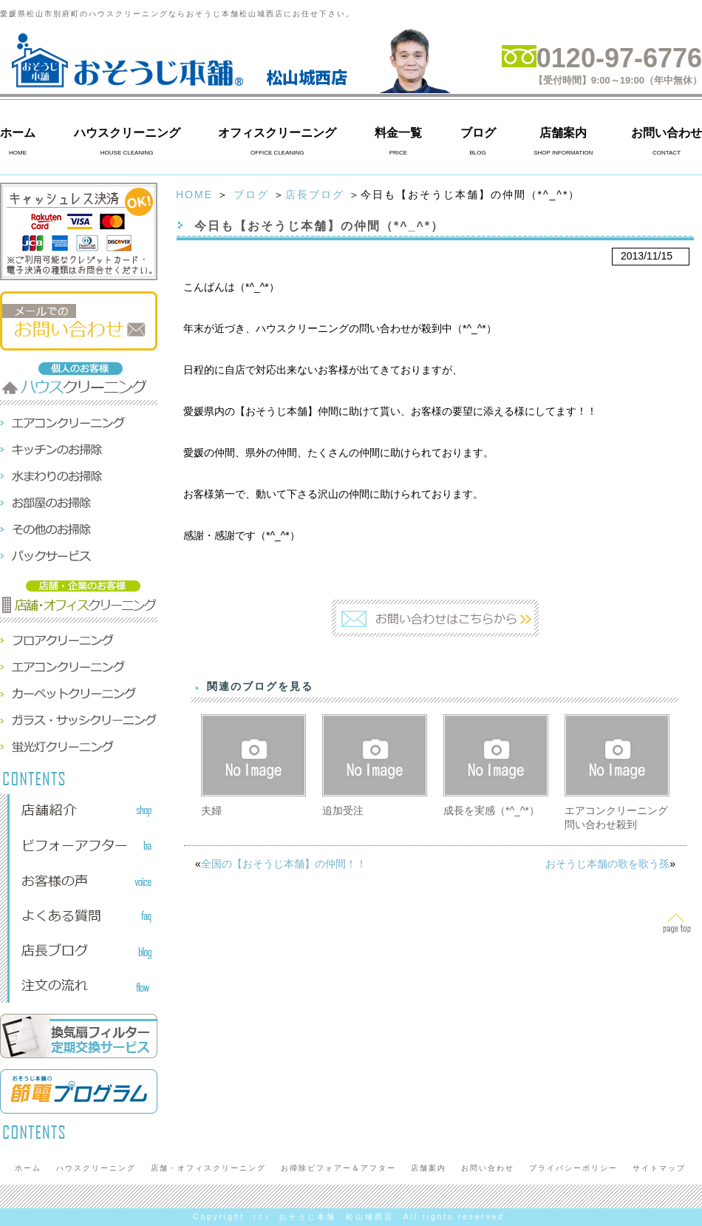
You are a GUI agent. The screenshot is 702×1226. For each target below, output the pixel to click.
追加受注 (343, 810)
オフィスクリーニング (277, 132)
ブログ (478, 132)
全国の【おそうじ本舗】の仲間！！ (284, 864)
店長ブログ (314, 194)
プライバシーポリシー (573, 1168)
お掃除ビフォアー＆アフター (338, 1168)
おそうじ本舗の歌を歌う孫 (607, 864)
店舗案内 (563, 132)
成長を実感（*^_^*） (491, 810)
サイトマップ (659, 1168)
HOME (194, 194)
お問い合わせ (666, 132)
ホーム (17, 132)
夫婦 (211, 810)
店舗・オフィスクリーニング (208, 1168)
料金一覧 (398, 132)
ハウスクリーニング (127, 132)
